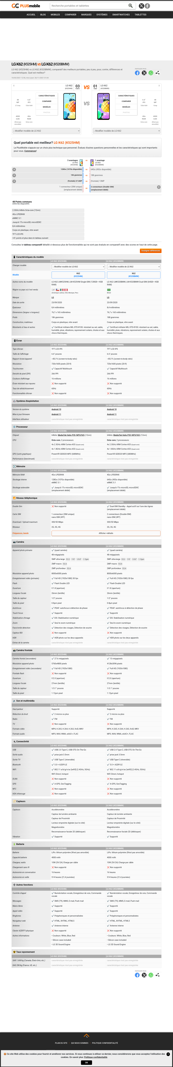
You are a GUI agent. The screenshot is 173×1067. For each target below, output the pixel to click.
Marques (86, 14)
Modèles (47, 107)
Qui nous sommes (79, 1043)
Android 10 (56, 409)
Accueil (31, 14)
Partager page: (157, 73)
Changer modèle (19, 265)
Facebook (147, 6)
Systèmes (102, 14)
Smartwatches (121, 14)
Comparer (70, 14)
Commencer (30, 151)
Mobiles (55, 14)
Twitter (144, 73)
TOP (86, 1037)
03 (77, 87)
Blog (43, 14)
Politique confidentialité (105, 1043)
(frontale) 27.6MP (47, 181)
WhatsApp (151, 73)
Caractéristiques (47, 96)
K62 (78, 275)
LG (53, 297)
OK (86, 1062)
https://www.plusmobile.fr (26, 6)
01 (95, 87)
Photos (46, 112)
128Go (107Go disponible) (47, 169)
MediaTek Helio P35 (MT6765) (71, 435)
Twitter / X (141, 6)
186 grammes (47, 175)
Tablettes (140, 14)
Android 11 (56, 414)
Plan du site (61, 1043)
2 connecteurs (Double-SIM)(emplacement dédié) (126, 188)
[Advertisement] (86, 39)
